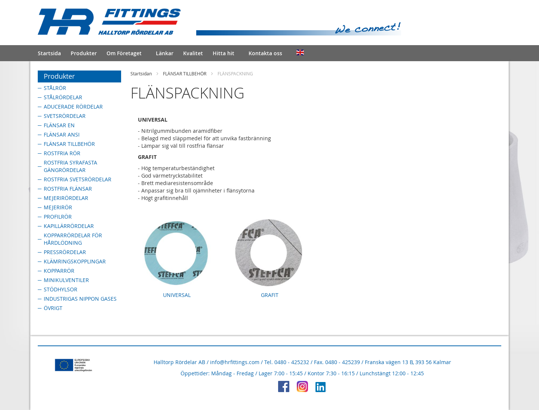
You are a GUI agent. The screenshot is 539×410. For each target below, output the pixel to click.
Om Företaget (124, 53)
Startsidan (141, 73)
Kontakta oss (265, 53)
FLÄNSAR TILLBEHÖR (184, 73)
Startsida (49, 53)
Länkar (164, 53)
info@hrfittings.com (234, 362)
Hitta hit (223, 53)
